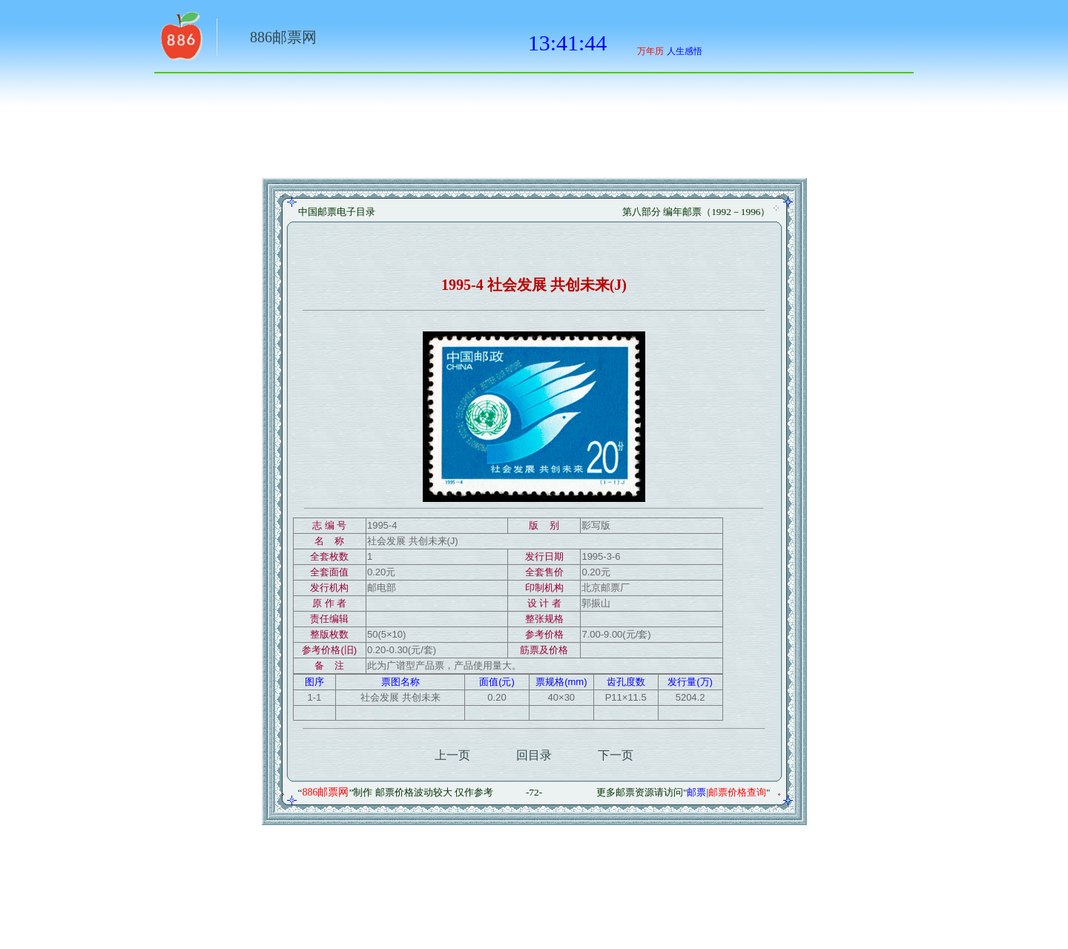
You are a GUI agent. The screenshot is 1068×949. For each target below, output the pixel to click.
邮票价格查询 (737, 792)
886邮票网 (283, 37)
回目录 (534, 755)
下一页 (615, 755)
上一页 (452, 755)
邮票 (696, 792)
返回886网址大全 (180, 40)
